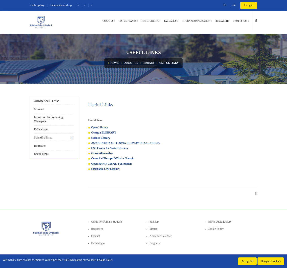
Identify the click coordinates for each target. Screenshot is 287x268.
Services (38, 109)
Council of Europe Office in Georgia (112, 158)
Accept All (247, 261)
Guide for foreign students (106, 221)
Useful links (169, 62)
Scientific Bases (43, 137)
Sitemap (154, 221)
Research (221, 21)
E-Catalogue (41, 129)
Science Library (100, 137)
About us (107, 21)
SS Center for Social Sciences (110, 148)
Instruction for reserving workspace (48, 119)
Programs (154, 243)
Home (113, 62)
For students (150, 21)
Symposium (240, 21)
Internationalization (196, 21)
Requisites (97, 228)
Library (149, 62)
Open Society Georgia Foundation (111, 163)
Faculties (170, 21)
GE (234, 5)
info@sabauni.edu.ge (61, 5)
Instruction (40, 145)
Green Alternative (102, 153)
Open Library (99, 127)
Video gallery (37, 5)
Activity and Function (46, 100)
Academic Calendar (160, 236)
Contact (95, 236)
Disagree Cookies (271, 261)
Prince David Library (220, 221)
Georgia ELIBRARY (103, 132)
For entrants (127, 21)
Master (153, 228)
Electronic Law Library (105, 168)
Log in (248, 5)
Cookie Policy (216, 228)
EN (225, 5)
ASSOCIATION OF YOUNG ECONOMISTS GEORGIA (125, 142)
